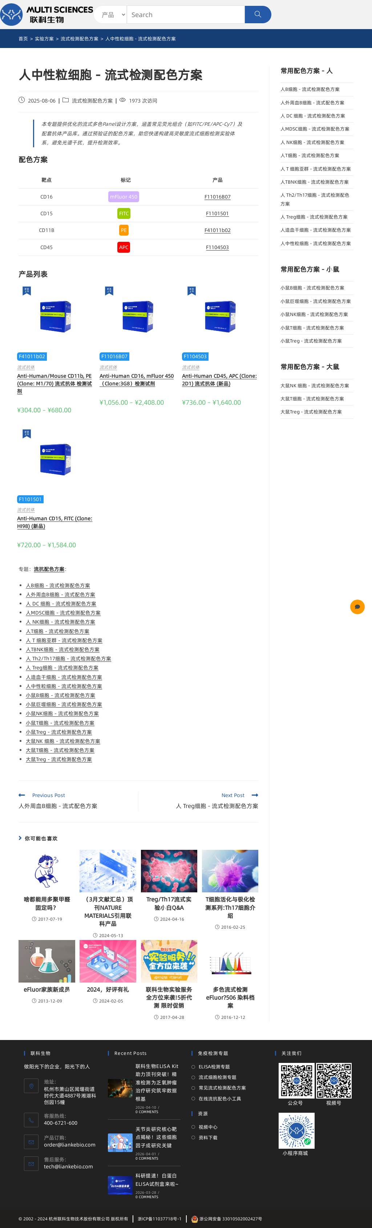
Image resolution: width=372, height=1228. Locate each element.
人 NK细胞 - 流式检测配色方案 (60, 621)
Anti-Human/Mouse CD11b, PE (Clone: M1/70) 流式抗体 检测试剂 (54, 383)
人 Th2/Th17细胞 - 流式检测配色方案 (68, 658)
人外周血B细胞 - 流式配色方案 (60, 594)
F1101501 (217, 213)
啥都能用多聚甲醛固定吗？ (47, 903)
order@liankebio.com (70, 1144)
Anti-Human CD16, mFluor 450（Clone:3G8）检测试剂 (137, 379)
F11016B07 (218, 196)
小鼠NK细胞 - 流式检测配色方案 (62, 713)
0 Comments (147, 1111)
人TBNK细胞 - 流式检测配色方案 (63, 649)
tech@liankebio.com (68, 1166)
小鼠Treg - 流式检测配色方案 (59, 732)
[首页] (23, 38)
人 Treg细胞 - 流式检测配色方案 (62, 667)
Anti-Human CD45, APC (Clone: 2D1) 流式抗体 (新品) (219, 379)
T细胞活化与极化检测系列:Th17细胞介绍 (230, 907)
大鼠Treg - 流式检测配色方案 (59, 759)
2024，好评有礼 (108, 989)
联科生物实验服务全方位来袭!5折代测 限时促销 (169, 997)
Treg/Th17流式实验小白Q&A (168, 903)
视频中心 (208, 1127)
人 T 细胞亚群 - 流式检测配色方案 (64, 640)
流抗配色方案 (49, 569)
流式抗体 (26, 367)
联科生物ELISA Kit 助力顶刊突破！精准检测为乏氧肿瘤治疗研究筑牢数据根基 (157, 1083)
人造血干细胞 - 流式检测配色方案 (64, 677)
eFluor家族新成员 (47, 989)
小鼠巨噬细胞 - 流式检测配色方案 (64, 704)
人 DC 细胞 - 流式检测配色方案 (61, 603)
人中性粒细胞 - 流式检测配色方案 (64, 686)
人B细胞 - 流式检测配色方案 (58, 585)
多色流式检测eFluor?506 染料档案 (230, 997)
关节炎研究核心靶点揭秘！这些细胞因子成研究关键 (156, 1137)
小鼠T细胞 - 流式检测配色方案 (60, 723)
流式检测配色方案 (92, 100)
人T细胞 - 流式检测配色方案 (57, 631)
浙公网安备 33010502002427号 (226, 1219)
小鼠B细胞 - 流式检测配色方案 (60, 695)
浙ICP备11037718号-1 (160, 1219)
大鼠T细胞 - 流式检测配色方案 (60, 750)
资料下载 (208, 1137)
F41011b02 (218, 230)
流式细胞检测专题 (217, 1077)
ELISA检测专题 (214, 1066)
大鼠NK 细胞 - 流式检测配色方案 (63, 741)
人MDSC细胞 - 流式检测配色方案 (63, 612)
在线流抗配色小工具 (220, 1098)
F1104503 (217, 247)
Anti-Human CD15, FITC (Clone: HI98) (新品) (54, 522)
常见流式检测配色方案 (222, 1087)
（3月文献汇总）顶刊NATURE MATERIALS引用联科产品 (108, 911)
